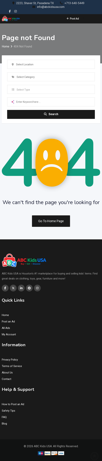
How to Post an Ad (13, 404)
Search (51, 114)
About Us (7, 372)
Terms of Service (12, 366)
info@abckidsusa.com (50, 7)
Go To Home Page (51, 221)
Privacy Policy (10, 359)
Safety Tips (8, 410)
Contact (6, 379)
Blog (4, 423)
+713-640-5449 (74, 3)
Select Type (23, 89)
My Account (9, 334)
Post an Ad (8, 321)
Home (5, 315)
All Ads (6, 328)
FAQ (4, 417)
